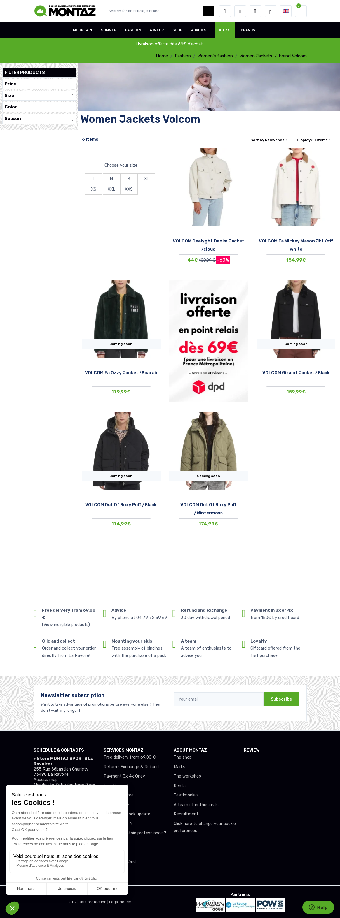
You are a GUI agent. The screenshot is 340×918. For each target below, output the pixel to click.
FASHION (133, 30)
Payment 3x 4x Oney (124, 776)
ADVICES (198, 30)
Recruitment (186, 814)
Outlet (223, 30)
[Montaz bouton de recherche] (209, 11)
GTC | (74, 902)
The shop (183, 757)
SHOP (177, 30)
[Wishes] (240, 11)
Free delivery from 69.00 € (130, 757)
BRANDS (248, 30)
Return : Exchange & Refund (131, 766)
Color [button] (39, 107)
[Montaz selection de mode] (270, 11)
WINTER (157, 30)
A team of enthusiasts (196, 804)
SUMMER (108, 30)
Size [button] (39, 96)
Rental (180, 785)
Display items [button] (312, 140)
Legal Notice (120, 902)
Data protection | (94, 902)
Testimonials (186, 795)
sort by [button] (268, 140)
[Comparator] (255, 11)
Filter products (25, 72)
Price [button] (39, 84)
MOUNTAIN (82, 30)
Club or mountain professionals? (135, 833)
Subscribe (281, 699)
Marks (179, 766)
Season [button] (39, 119)
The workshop (187, 776)
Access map (46, 779)
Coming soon (120, 344)
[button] (225, 11)
